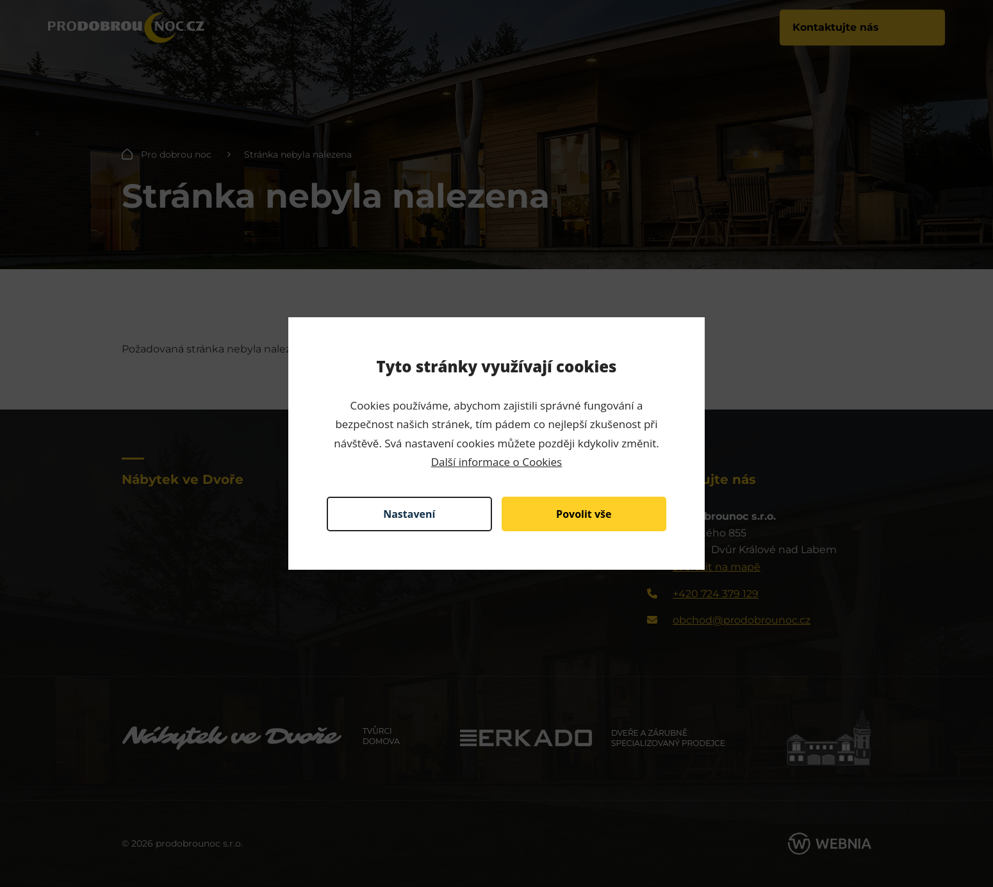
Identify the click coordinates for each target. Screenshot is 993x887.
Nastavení (409, 514)
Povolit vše (583, 514)
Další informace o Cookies (496, 461)
